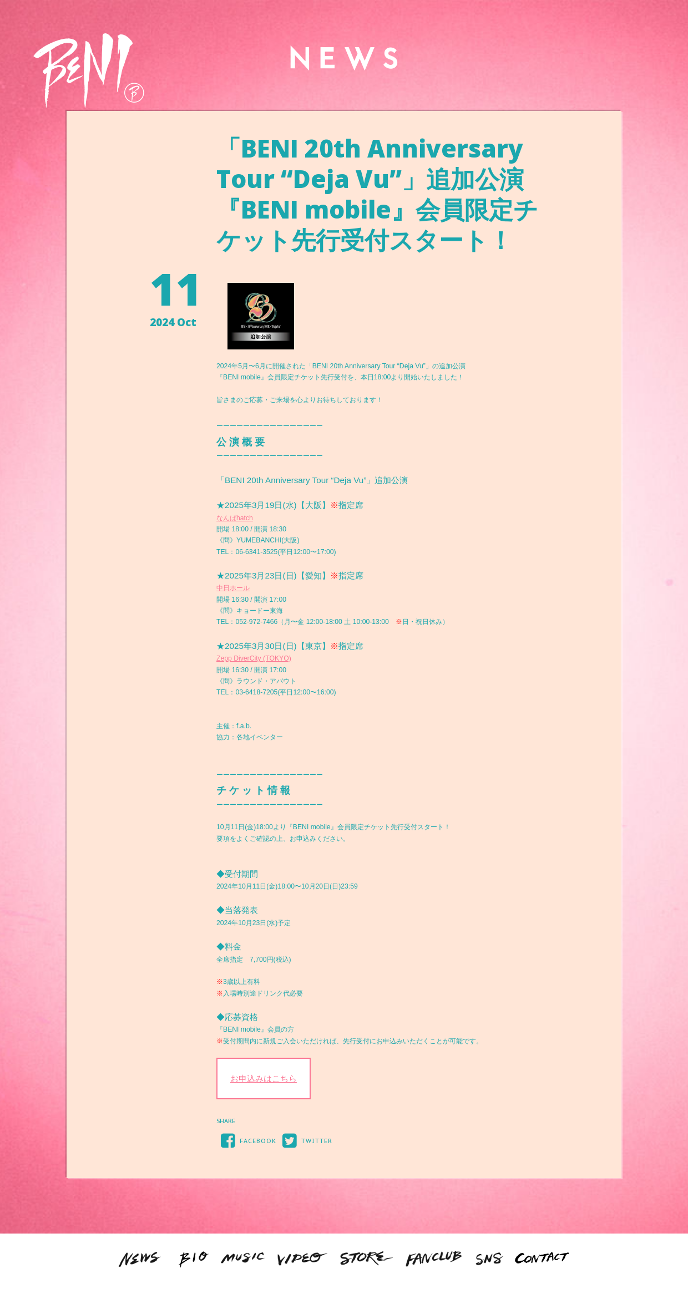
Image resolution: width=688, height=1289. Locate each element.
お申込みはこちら (263, 1078)
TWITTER (305, 1140)
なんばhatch (234, 518)
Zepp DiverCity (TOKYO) (253, 658)
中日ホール (233, 588)
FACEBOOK (246, 1140)
